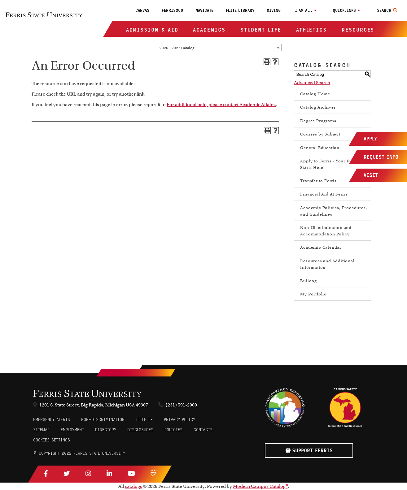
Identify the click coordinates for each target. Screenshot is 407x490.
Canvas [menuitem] (142, 10)
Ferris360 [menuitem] (172, 10)
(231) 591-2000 (181, 405)
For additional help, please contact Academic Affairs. (221, 104)
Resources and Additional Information (327, 264)
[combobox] (220, 47)
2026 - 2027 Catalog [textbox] (177, 47)
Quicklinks (344, 10)
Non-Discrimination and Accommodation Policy (326, 231)
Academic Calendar (320, 247)
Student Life (260, 30)
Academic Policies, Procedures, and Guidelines (333, 211)
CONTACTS (203, 429)
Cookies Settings (51, 440)
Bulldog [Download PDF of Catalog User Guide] (308, 280)
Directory (105, 429)
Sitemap (41, 429)
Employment (72, 429)
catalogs (133, 486)
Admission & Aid (152, 30)
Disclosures (140, 429)
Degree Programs (318, 120)
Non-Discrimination (103, 419)
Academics (209, 30)
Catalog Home (315, 94)
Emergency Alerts (51, 419)
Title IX (144, 419)
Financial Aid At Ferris (324, 194)
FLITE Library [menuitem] (240, 10)
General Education (319, 147)
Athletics (311, 30)
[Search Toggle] (388, 10)
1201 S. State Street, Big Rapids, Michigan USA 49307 (93, 405)
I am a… (304, 10)
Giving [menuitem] (274, 10)
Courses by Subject (320, 134)
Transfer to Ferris (318, 180)
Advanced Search (312, 82)
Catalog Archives (318, 107)
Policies (173, 429)
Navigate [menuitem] (204, 10)
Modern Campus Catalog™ (260, 486)
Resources (358, 30)
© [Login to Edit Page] (35, 453)
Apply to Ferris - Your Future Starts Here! (330, 164)
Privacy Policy (179, 419)
